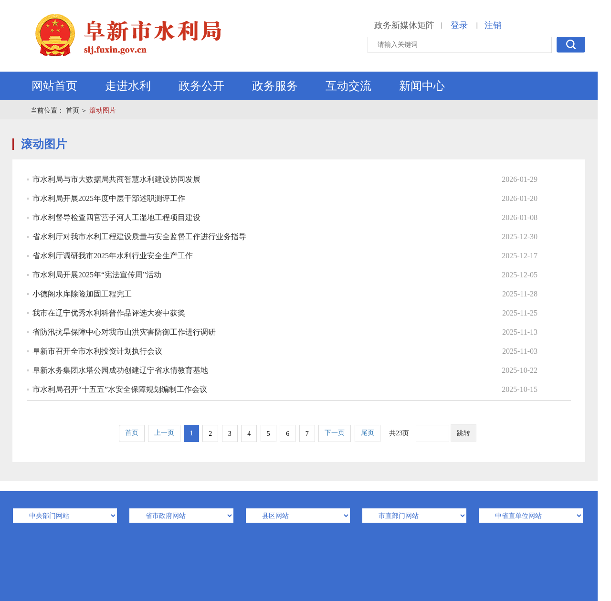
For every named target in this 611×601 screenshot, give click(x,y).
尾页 (367, 432)
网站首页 (54, 86)
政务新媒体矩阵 (404, 25)
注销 (493, 25)
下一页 (335, 432)
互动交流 (348, 86)
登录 (459, 25)
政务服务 (275, 86)
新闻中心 (422, 86)
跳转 (463, 433)
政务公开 (201, 86)
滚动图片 (102, 110)
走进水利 (128, 86)
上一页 (164, 432)
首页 (72, 110)
